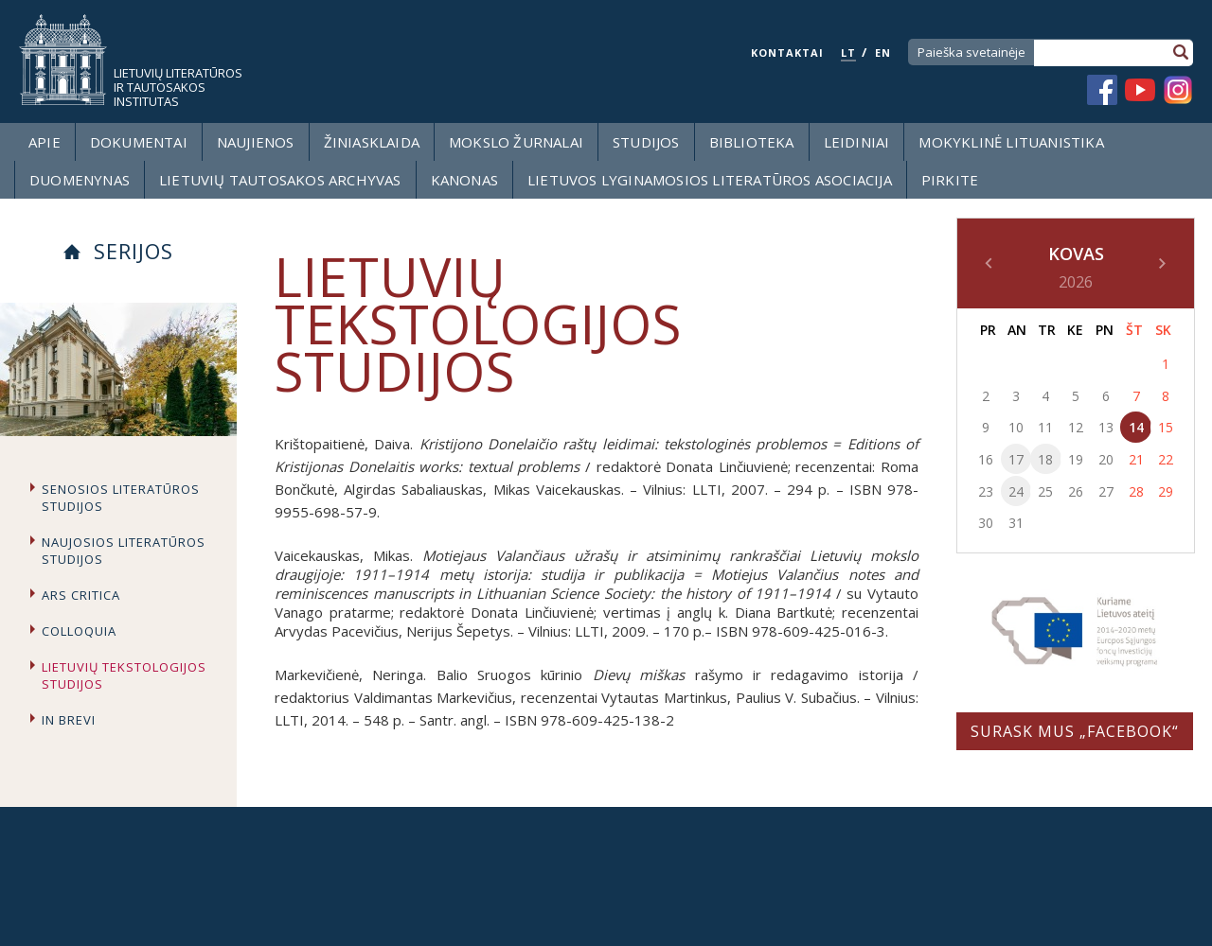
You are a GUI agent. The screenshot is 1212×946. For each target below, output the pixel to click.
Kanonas (464, 179)
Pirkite (949, 179)
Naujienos (255, 141)
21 (1136, 459)
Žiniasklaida (371, 141)
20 (1106, 459)
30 (985, 523)
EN (883, 52)
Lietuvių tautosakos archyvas (280, 179)
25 (1045, 491)
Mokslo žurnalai (516, 141)
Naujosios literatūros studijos (123, 551)
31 (1016, 523)
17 (1016, 459)
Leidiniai (857, 141)
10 (1016, 427)
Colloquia (79, 630)
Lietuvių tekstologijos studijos (124, 675)
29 (1165, 491)
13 (1106, 427)
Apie (44, 141)
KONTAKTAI (787, 52)
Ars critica (81, 595)
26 (1075, 491)
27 (1106, 491)
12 (1075, 427)
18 (1045, 459)
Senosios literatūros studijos (121, 498)
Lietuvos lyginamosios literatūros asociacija (709, 179)
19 (1075, 459)
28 (1136, 491)
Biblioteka (751, 141)
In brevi (69, 719)
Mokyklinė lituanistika (1010, 141)
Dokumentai (138, 141)
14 (1136, 427)
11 (1045, 427)
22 (1165, 459)
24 (1016, 491)
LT (848, 52)
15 (1165, 427)
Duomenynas (79, 179)
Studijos (646, 141)
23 (985, 491)
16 (985, 459)
